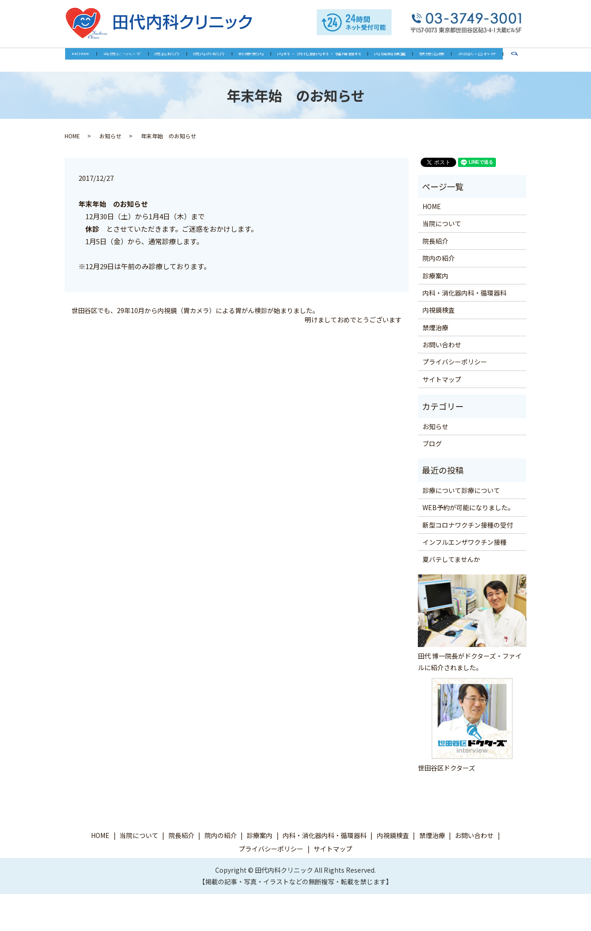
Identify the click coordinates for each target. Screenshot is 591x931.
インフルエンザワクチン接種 (464, 542)
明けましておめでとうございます (353, 319)
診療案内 (251, 59)
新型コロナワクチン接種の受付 (467, 524)
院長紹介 (172, 59)
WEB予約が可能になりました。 (468, 507)
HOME (91, 59)
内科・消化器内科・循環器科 (316, 59)
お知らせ (110, 136)
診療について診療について (461, 489)
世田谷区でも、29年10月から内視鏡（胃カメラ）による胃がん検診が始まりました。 (195, 310)
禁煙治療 (424, 59)
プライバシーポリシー (454, 361)
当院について (129, 59)
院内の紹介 (212, 59)
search (507, 63)
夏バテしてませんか (451, 559)
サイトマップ (441, 379)
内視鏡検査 (385, 59)
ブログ (432, 443)
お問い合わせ (467, 59)
